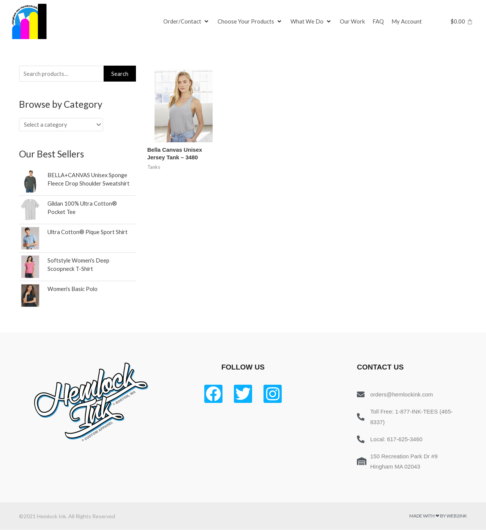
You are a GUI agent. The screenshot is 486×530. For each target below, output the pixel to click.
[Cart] (462, 21)
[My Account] (407, 21)
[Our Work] (352, 21)
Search (119, 73)
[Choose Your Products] (250, 21)
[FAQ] (378, 21)
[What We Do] (311, 21)
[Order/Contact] (186, 21)
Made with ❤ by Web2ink (438, 516)
